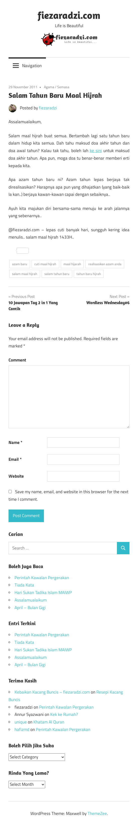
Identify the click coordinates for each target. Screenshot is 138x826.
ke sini (96, 150)
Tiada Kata (24, 585)
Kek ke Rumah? (64, 714)
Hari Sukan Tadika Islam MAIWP (43, 592)
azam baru (19, 263)
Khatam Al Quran (48, 722)
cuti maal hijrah (45, 263)
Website (16, 476)
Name (15, 442)
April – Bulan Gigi (30, 607)
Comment (17, 360)
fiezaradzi (48, 108)
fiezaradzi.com (69, 15)
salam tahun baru (56, 273)
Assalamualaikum (31, 600)
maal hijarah (72, 263)
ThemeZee (97, 813)
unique (21, 722)
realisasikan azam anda (104, 263)
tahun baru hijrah (89, 273)
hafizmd (22, 729)
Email (15, 459)
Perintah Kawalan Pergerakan (42, 577)
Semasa (63, 86)
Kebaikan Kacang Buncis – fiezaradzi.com (52, 692)
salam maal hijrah (24, 273)
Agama (49, 86)
